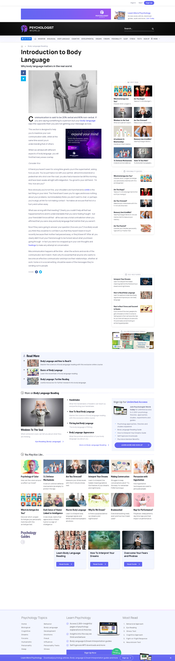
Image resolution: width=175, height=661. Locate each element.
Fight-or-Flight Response (136, 639)
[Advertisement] (133, 63)
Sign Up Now (102, 653)
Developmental (87, 39)
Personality (117, 39)
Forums (107, 39)
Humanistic (26, 642)
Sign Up (149, 3)
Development (50, 631)
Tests (139, 39)
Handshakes (74, 399)
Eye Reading (131, 628)
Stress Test (131, 631)
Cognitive (75, 39)
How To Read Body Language (81, 411)
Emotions (48, 635)
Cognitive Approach (134, 635)
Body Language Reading (38, 46)
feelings (32, 245)
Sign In (133, 3)
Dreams (99, 39)
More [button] (154, 39)
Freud (46, 639)
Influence (48, 642)
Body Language (63, 39)
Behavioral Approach (134, 624)
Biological (51, 39)
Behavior (41, 39)
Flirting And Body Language (81, 423)
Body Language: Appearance (81, 432)
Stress (132, 39)
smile (87, 189)
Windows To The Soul (32, 430)
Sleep (126, 39)
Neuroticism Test (133, 642)
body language (87, 120)
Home (24, 624)
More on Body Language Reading (92, 445)
